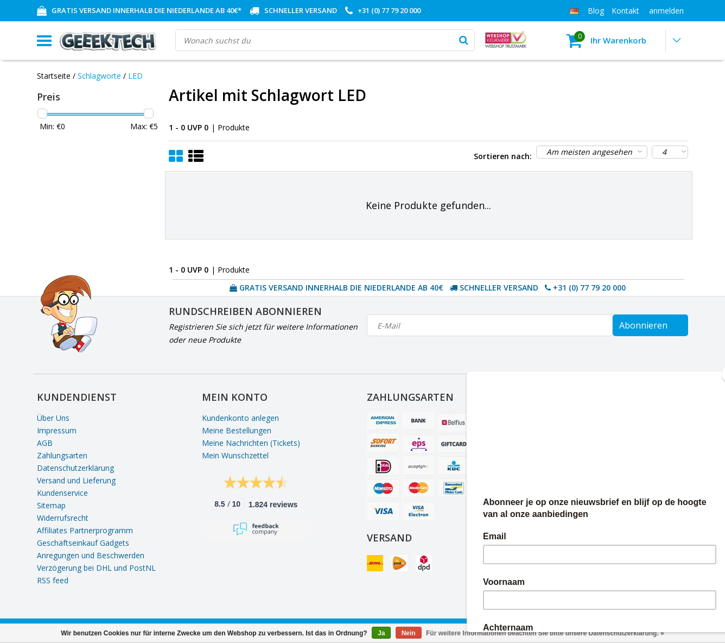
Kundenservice (62, 493)
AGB (45, 443)
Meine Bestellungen (236, 430)
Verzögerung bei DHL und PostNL (96, 568)
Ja (381, 633)
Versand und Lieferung (76, 480)
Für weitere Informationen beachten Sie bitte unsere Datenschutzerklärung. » (545, 633)
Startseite (54, 76)
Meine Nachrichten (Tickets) (251, 443)
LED (135, 76)
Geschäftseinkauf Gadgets (83, 543)
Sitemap (51, 505)
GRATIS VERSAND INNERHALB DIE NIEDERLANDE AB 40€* (146, 10)
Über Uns (53, 418)
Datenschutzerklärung (75, 468)
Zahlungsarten (62, 455)
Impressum (57, 430)
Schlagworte (99, 76)
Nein (409, 633)
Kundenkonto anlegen (240, 418)
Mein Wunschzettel (235, 455)
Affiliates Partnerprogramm (85, 530)
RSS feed (52, 580)
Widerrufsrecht (62, 518)
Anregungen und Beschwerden (90, 555)
